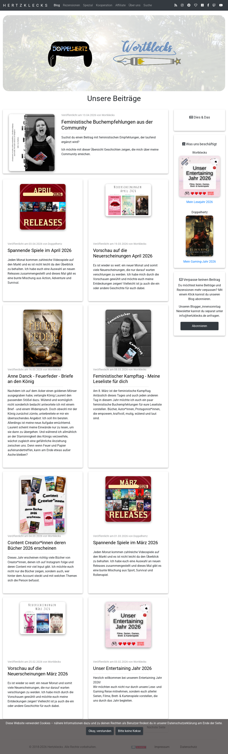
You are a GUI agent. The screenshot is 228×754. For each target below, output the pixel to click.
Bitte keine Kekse (129, 731)
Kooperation (104, 5)
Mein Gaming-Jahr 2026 (199, 261)
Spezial (88, 5)
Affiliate (120, 5)
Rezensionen (71, 5)
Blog (57, 5)
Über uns (134, 5)
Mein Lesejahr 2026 (199, 202)
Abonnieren (199, 326)
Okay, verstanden (100, 731)
